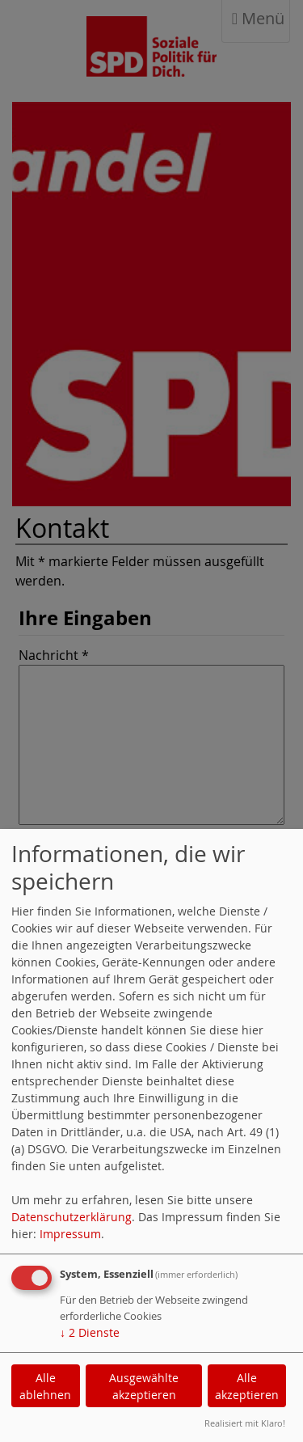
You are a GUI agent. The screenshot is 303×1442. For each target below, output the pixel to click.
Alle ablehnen (45, 1386)
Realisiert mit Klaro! (244, 1423)
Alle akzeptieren (247, 1386)
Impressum (70, 1233)
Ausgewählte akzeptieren (144, 1386)
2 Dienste (90, 1332)
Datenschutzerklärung (71, 1216)
